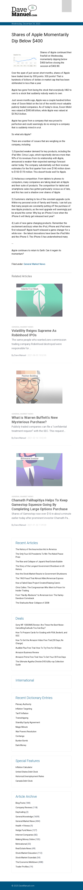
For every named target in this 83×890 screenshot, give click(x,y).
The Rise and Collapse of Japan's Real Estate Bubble (39, 561)
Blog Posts (20, 803)
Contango (20, 736)
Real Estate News (23, 848)
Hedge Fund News (24, 830)
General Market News (34, 264)
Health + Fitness (23, 826)
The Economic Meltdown (27, 862)
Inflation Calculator (24, 767)
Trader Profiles (22, 867)
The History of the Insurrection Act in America (36, 549)
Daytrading (20, 812)
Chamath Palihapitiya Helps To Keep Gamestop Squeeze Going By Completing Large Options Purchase (40, 505)
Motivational (21, 844)
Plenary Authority (23, 704)
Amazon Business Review (27, 652)
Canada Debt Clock (24, 781)
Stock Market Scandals (26, 857)
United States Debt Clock (27, 772)
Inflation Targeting (24, 709)
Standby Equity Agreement (28, 722)
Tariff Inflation (22, 713)
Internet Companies (24, 835)
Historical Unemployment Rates (30, 776)
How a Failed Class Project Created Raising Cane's (38, 583)
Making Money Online (25, 839)
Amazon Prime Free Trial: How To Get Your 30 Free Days (41, 657)
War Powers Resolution (26, 731)
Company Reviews (24, 807)
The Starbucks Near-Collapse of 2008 (32, 603)
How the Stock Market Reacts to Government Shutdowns (41, 574)
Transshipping (22, 718)
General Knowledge (24, 816)
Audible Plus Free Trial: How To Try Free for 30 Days (38, 648)
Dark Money (21, 745)
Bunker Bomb (22, 741)
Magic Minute (22, 727)
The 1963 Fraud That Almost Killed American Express (39, 578)
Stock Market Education (26, 853)
